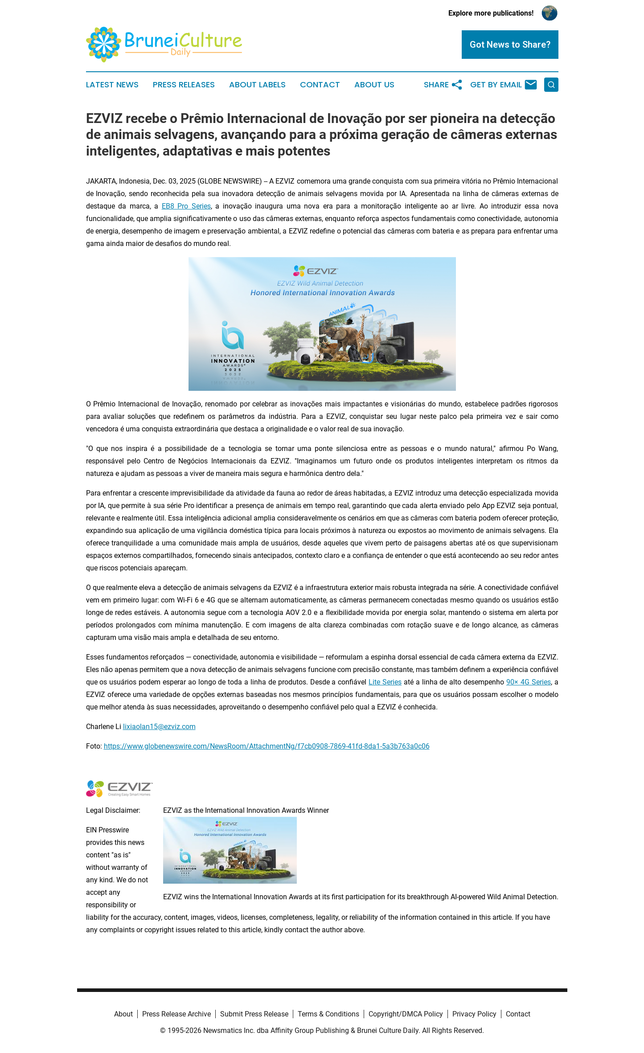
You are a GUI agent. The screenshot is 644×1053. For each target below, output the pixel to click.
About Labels (257, 85)
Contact (320, 85)
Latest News (112, 85)
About (123, 1014)
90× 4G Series (528, 682)
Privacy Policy (474, 1014)
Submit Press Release (254, 1014)
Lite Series (385, 682)
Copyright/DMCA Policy (406, 1014)
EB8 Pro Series (186, 206)
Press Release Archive (176, 1014)
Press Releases (184, 85)
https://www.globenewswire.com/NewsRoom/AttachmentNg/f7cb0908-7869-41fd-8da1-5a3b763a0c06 (267, 746)
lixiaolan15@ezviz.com (159, 726)
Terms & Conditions (328, 1014)
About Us (374, 85)
